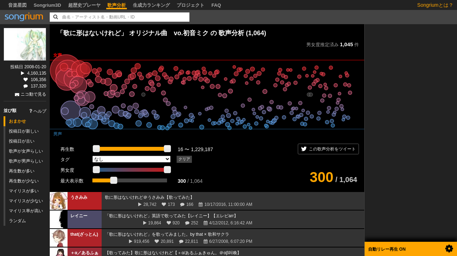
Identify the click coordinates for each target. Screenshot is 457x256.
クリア (184, 159)
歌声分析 (116, 5)
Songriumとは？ (435, 5)
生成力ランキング (151, 5)
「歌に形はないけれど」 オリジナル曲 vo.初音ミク (133, 33)
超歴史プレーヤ (84, 5)
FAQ (216, 5)
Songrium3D (47, 5)
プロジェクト (190, 5)
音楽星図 (17, 5)
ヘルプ (37, 111)
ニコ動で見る (33, 94)
